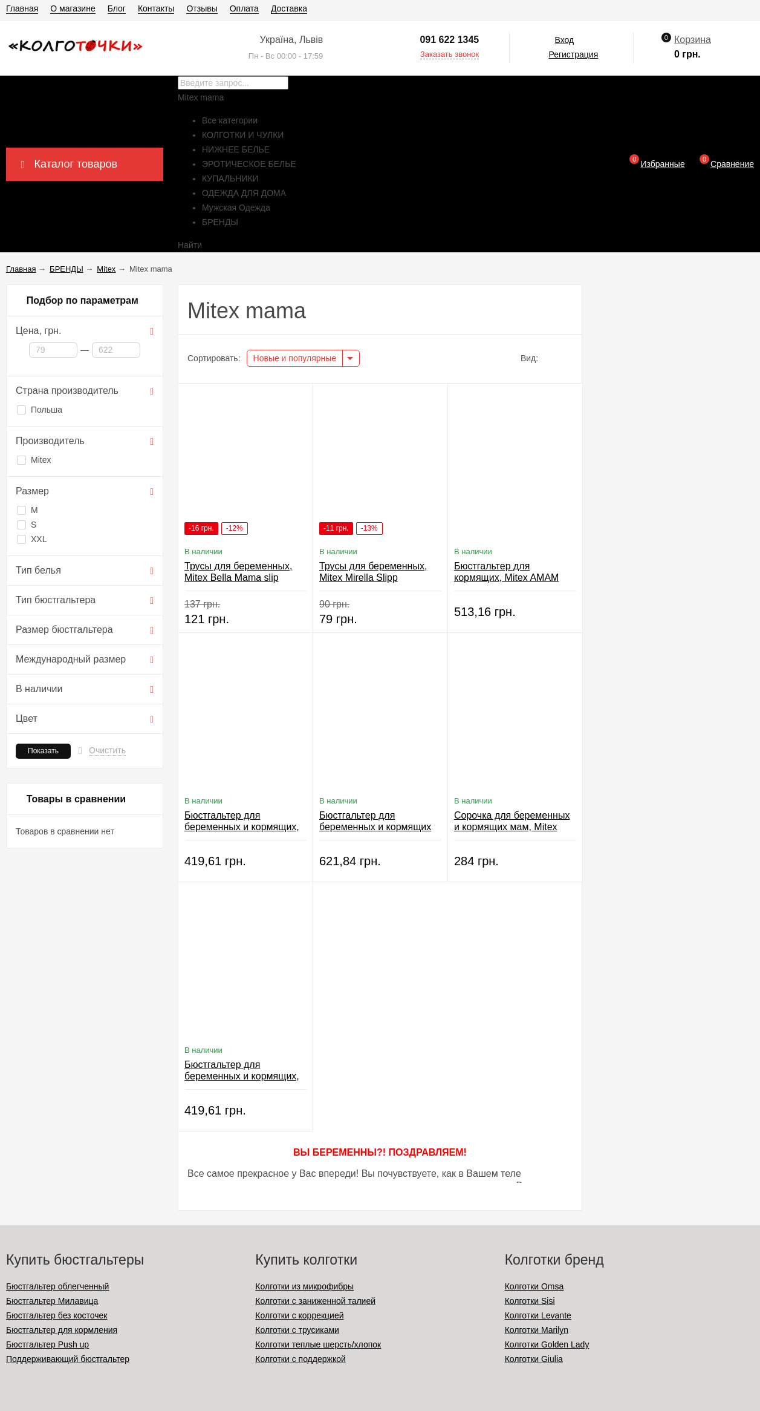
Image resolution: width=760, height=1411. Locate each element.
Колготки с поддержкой (300, 1359)
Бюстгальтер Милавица (52, 1301)
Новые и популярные (295, 358)
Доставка (289, 8)
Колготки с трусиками (297, 1330)
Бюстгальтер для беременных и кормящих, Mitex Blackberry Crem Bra (242, 826)
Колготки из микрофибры (304, 1286)
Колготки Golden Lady (547, 1344)
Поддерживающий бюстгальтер (67, 1359)
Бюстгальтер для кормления (61, 1330)
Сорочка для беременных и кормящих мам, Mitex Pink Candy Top (512, 826)
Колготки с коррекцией (299, 1315)
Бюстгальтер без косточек (56, 1315)
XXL (32, 539)
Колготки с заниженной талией (315, 1301)
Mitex (34, 460)
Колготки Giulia (534, 1359)
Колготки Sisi (530, 1301)
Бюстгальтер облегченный (57, 1286)
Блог (117, 8)
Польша (39, 409)
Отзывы (201, 8)
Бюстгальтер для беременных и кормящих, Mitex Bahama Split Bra (241, 1076)
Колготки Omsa (534, 1286)
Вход (564, 40)
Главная (22, 8)
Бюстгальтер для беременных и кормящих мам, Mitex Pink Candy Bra (378, 826)
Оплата (244, 8)
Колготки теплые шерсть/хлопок (318, 1344)
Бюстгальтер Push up (47, 1344)
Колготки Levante (538, 1315)
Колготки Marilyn (536, 1330)
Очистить (107, 750)
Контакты (156, 8)
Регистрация (573, 54)
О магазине (72, 8)
